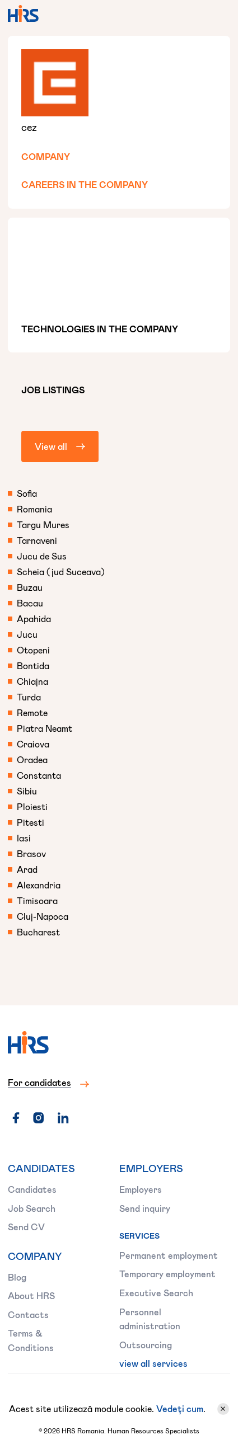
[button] (216, 13)
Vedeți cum (179, 1408)
